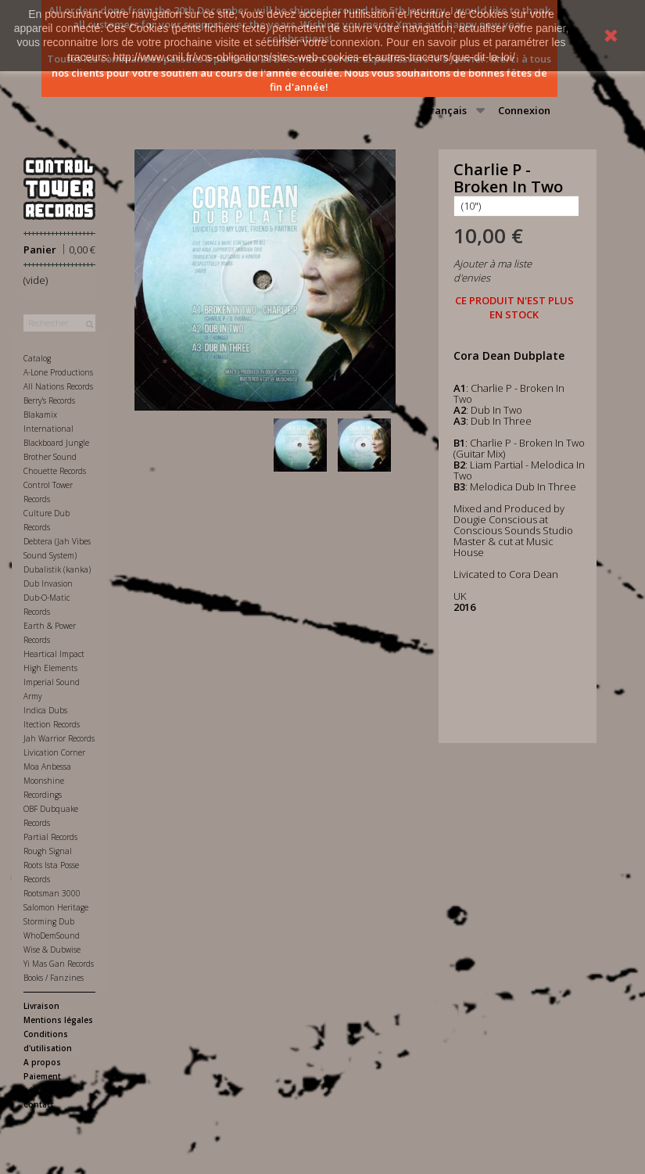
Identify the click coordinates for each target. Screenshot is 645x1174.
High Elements (50, 667)
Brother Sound (50, 456)
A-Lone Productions (58, 372)
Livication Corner (54, 752)
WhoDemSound (51, 935)
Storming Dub (48, 921)
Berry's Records (49, 400)
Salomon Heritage (55, 907)
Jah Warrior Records (59, 738)
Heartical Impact (53, 653)
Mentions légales (58, 1019)
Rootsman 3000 (52, 893)
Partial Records (50, 836)
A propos (42, 1062)
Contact (38, 1104)
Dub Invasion (48, 583)
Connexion (524, 110)
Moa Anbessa (47, 766)
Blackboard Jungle (56, 442)
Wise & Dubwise (52, 949)
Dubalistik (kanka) (57, 569)
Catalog (37, 358)
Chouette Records (54, 470)
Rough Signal (47, 850)
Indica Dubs (45, 710)
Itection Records (51, 724)
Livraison (41, 1005)
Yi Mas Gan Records (58, 963)
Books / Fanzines (53, 977)
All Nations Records (58, 386)
